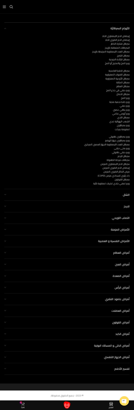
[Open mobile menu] (4, 6)
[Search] (11, 6)
